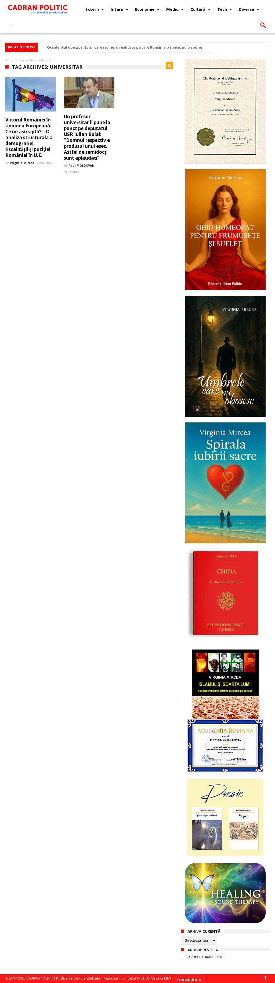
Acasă (9, 60)
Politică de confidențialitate (78, 978)
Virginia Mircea (22, 163)
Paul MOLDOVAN (81, 165)
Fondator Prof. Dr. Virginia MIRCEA (149, 978)
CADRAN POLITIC (39, 978)
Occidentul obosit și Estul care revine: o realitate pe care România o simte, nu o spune (124, 47)
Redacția (111, 978)
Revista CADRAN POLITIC (206, 957)
